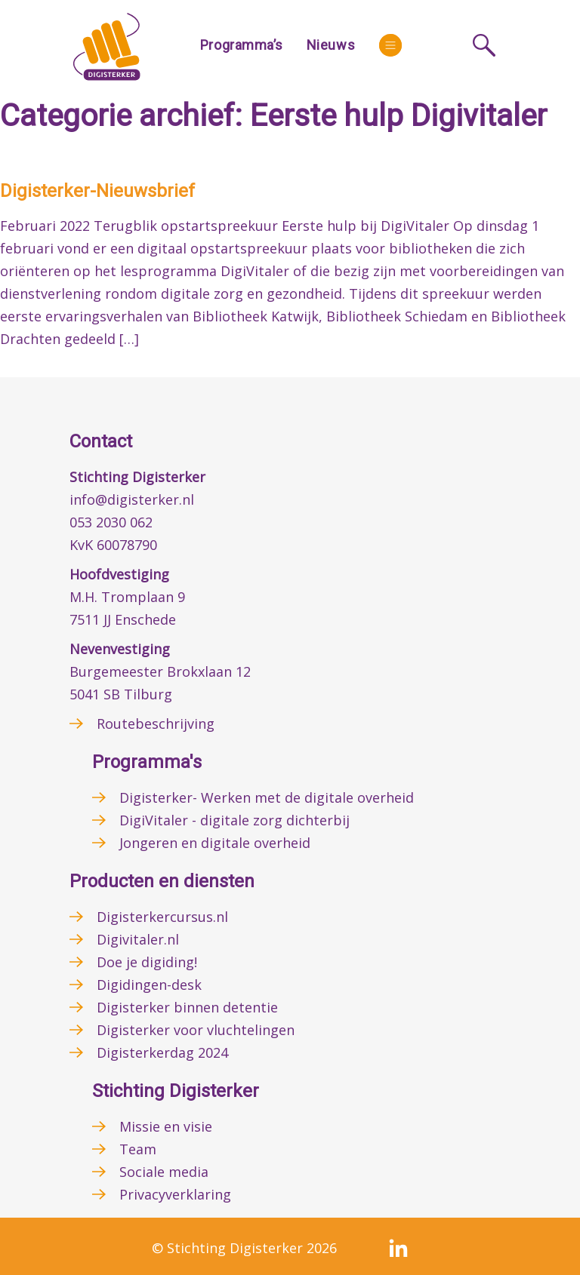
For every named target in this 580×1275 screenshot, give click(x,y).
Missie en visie (165, 1126)
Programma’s (241, 45)
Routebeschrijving (155, 723)
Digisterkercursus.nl (162, 917)
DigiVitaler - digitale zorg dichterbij (234, 820)
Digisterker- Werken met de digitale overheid (266, 797)
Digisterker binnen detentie (187, 1007)
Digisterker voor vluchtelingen (196, 1030)
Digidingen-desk (149, 984)
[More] (390, 45)
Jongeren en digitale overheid (214, 843)
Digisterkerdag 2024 (162, 1052)
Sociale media (163, 1172)
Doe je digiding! (147, 962)
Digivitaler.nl (138, 939)
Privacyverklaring (175, 1194)
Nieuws (331, 45)
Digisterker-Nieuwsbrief (97, 190)
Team (137, 1149)
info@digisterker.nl (131, 499)
